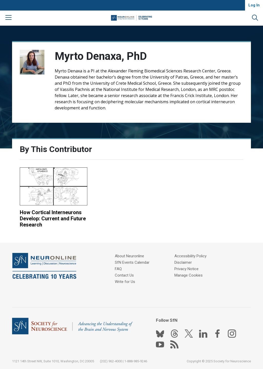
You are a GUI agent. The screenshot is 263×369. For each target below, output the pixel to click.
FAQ (118, 269)
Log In (254, 5)
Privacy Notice (186, 269)
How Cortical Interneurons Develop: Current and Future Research (53, 218)
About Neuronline (129, 256)
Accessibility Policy (190, 256)
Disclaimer (183, 262)
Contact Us (124, 275)
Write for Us (125, 281)
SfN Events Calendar (132, 262)
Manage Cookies (188, 275)
